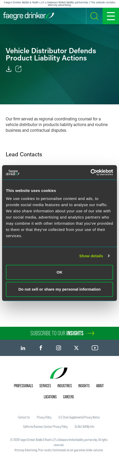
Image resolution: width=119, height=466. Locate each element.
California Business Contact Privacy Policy (45, 426)
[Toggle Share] (18, 69)
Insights (84, 385)
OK (60, 272)
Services (45, 385)
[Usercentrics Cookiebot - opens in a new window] (90, 172)
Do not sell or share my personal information (59, 289)
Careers (68, 396)
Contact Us (24, 417)
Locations (50, 396)
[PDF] (9, 69)
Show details (91, 256)
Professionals (23, 385)
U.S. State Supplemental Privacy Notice (79, 417)
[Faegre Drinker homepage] (28, 16)
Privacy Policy (44, 417)
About (100, 385)
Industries (64, 385)
